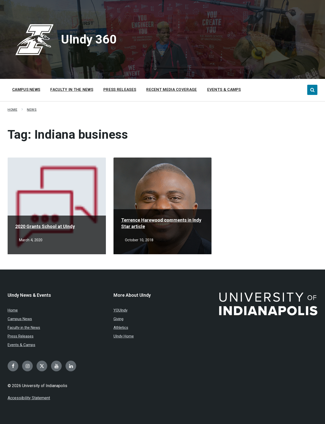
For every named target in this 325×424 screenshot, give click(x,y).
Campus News (20, 319)
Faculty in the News (24, 327)
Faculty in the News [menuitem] (71, 89)
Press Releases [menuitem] (119, 89)
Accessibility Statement (29, 397)
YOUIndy (120, 310)
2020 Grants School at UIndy (45, 226)
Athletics (120, 327)
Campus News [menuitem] (26, 89)
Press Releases (21, 336)
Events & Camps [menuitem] (224, 89)
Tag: (68, 134)
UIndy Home (123, 336)
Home (12, 109)
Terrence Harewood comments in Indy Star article (161, 223)
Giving (118, 319)
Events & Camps (21, 345)
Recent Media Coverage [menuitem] (171, 89)
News (32, 109)
